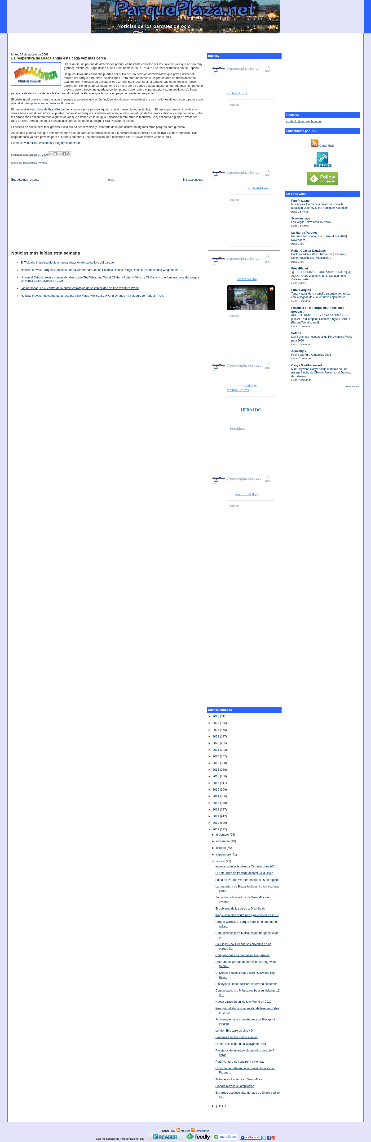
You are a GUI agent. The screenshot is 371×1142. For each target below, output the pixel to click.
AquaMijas (298, 351)
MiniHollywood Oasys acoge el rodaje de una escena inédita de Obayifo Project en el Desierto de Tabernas (321, 372)
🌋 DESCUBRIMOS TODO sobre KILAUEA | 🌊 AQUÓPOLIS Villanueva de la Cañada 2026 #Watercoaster (321, 275)
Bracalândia (29, 162)
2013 (216, 803)
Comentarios (200, 1130)
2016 (216, 783)
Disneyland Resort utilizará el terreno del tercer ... (247, 984)
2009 (216, 829)
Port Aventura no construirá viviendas (239, 1061)
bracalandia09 (70, 143)
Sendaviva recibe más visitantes (236, 1037)
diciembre (223, 834)
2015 (216, 789)
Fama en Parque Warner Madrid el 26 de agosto (246, 880)
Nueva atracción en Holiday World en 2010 (243, 1001)
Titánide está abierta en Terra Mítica (238, 1079)
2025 (216, 723)
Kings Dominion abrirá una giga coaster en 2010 (246, 915)
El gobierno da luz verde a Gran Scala (240, 908)
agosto (221, 861)
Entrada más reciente (25, 179)
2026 (216, 716)
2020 (216, 756)
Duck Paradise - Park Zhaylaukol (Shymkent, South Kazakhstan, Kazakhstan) (319, 256)
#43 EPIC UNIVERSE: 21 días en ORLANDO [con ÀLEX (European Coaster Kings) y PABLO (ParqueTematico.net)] (320, 319)
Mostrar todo (352, 386)
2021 (216, 749)
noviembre (223, 841)
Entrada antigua (192, 179)
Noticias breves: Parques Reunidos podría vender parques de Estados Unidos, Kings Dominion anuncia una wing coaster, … (102, 270)
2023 (216, 736)
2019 (216, 763)
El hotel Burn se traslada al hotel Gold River (244, 873)
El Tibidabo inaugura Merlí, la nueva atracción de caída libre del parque (67, 262)
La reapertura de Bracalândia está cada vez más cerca (58, 58)
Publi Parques (301, 290)
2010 (216, 822)
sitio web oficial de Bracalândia (43, 109)
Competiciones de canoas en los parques (242, 955)
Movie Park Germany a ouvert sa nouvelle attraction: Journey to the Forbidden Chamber (319, 206)
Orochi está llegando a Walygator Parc (240, 1044)
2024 (216, 730)
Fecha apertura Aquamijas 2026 (311, 354)
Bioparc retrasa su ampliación (234, 1086)
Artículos (183, 1130)
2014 (216, 796)
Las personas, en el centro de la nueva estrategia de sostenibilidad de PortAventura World (80, 288)
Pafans (296, 333)
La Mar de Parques (304, 232)
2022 (216, 743)
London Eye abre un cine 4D (234, 1030)
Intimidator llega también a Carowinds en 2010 (245, 866)
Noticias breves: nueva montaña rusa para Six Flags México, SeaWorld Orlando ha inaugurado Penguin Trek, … (94, 295)
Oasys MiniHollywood (306, 365)
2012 (216, 809)
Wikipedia (45, 143)
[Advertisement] (185, 40)
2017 (216, 776)
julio (219, 1106)
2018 (216, 769)
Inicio (110, 179)
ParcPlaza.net (300, 200)
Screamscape (300, 218)
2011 (216, 816)
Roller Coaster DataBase (308, 250)
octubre (221, 848)
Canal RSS (322, 145)
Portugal (42, 162)
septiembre (223, 854)
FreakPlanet (299, 268)
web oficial (30, 143)
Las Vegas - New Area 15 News (311, 222)
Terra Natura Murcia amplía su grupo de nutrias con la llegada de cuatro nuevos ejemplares (320, 295)
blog (58, 143)
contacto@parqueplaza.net (304, 121)
